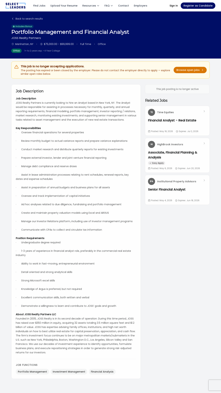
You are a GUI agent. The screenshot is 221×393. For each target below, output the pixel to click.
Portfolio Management (32, 371)
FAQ (108, 5)
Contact (123, 5)
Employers (140, 5)
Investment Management (69, 371)
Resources (91, 5)
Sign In (174, 5)
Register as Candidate (198, 5)
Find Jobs (39, 5)
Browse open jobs (190, 70)
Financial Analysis (102, 371)
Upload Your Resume (63, 5)
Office (16, 50)
